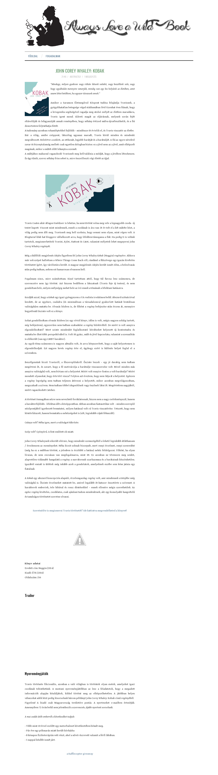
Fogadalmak (53, 56)
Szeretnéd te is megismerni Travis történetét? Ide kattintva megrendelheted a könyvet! (80, 510)
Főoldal (33, 56)
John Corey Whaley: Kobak (80, 70)
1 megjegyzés (90, 76)
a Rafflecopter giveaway (80, 753)
